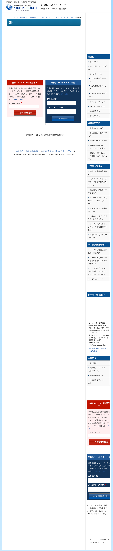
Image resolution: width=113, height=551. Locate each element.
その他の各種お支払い (98, 141)
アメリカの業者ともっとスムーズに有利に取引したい (97, 227)
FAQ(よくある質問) (97, 106)
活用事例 (44, 9)
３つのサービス (96, 74)
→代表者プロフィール (97, 348)
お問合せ (53, 5)
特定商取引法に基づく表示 (53, 151)
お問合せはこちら (97, 128)
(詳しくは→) (65, 94)
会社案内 (19, 151)
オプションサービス (97, 102)
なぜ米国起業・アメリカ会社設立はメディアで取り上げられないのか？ (97, 271)
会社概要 (93, 363)
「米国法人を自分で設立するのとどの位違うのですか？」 (97, 261)
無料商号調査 (95, 111)
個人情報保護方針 (33, 151)
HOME (44, 5)
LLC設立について (96, 279)
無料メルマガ (95, 116)
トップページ (95, 62)
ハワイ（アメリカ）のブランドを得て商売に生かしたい (97, 182)
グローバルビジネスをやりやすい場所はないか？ (97, 201)
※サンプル (18, 99)
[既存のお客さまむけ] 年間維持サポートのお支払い (97, 156)
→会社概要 (93, 351)
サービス (62, 5)
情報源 (54, 9)
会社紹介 (62, 9)
